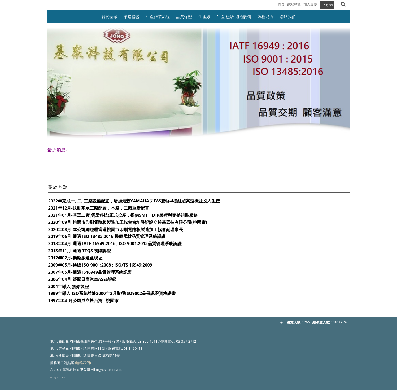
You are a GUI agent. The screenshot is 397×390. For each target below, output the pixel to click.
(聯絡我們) (83, 362)
